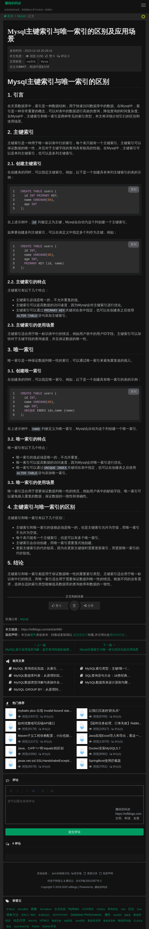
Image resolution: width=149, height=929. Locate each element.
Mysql (21, 16)
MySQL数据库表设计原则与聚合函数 (108, 682)
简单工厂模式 (28, 836)
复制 (134, 189)
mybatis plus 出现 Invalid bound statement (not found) (56, 710)
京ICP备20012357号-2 (88, 802)
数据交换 (57, 842)
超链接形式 (80, 634)
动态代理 (19, 841)
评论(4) (46, 741)
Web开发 (32, 842)
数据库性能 (124, 841)
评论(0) (115, 716)
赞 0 (50, 56)
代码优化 (101, 830)
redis (123, 830)
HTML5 (44, 841)
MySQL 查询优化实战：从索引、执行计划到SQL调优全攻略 (53, 668)
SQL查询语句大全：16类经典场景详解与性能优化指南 (48, 892)
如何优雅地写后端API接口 (36, 723)
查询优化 (113, 830)
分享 (89, 605)
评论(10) (46, 716)
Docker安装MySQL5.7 (105, 748)
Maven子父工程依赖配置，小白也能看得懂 (48, 735)
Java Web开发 (22, 847)
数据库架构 (109, 842)
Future (36, 847)
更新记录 (90, 794)
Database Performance (86, 836)
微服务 (127, 836)
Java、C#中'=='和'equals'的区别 (41, 748)
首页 (9, 16)
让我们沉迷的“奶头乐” (104, 710)
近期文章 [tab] (84, 860)
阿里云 (59, 802)
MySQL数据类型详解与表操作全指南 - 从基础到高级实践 (51, 682)
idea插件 (117, 836)
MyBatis (74, 830)
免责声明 (106, 794)
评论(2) (44, 729)
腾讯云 (70, 802)
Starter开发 (49, 847)
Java (139, 830)
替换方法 (12, 836)
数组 (9, 847)
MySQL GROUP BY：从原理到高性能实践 (41, 689)
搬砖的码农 (12, 3)
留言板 (76, 794)
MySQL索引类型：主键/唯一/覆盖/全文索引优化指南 (47, 876)
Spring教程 (23, 830)
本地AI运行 (44, 836)
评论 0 (62, 56)
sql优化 (31, 61)
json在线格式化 (61, 794)
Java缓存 (80, 842)
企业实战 (60, 830)
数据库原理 (94, 841)
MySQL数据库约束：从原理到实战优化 (38, 675)
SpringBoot (46, 830)
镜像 (34, 830)
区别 (131, 830)
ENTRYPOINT (61, 836)
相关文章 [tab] (14, 860)
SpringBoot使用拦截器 (105, 760)
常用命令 (11, 830)
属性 (107, 836)
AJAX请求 (88, 830)
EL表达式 (138, 842)
